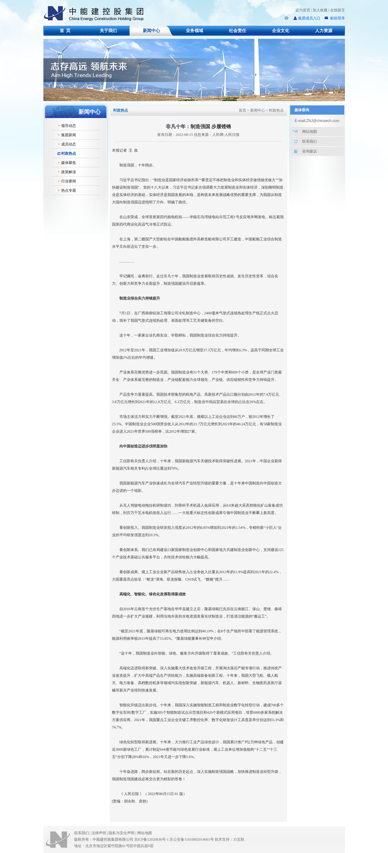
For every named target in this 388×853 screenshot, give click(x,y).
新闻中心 (151, 30)
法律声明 (100, 833)
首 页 (65, 30)
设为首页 (302, 10)
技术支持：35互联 (229, 839)
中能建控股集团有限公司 (96, 13)
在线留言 (337, 10)
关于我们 (108, 30)
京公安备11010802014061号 (192, 839)
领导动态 (68, 126)
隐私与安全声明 (121, 833)
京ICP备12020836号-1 (151, 839)
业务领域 (194, 30)
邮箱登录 (337, 18)
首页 (242, 110)
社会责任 (237, 30)
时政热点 (68, 153)
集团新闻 (68, 135)
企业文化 (280, 30)
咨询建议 (309, 151)
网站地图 (309, 131)
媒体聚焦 (68, 163)
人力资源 (323, 30)
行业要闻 (68, 181)
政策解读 (68, 172)
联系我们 (309, 141)
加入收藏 (320, 10)
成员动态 (68, 144)
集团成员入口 (309, 18)
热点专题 (68, 190)
